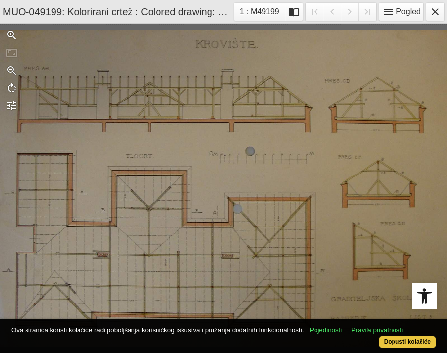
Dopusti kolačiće (383, 336)
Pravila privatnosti (63, 324)
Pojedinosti (348, 315)
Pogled (401, 12)
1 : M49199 (262, 10)
